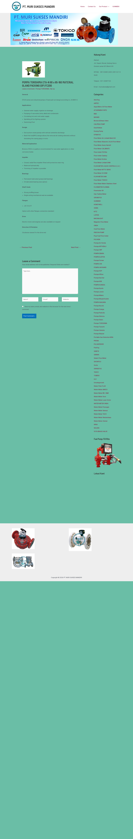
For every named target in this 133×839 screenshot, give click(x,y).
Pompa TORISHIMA (42, 89)
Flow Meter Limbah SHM (102, 162)
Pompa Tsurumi (99, 327)
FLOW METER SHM (100, 176)
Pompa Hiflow (98, 274)
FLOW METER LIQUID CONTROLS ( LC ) (107, 166)
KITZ (95, 211)
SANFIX (96, 351)
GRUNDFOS (98, 197)
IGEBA (96, 208)
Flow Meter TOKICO (100, 180)
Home (84, 6)
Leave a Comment (28, 89)
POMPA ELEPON (99, 257)
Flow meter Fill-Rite (100, 152)
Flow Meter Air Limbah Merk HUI (105, 138)
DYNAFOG (97, 135)
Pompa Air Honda (100, 243)
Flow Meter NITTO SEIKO (102, 170)
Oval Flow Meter (99, 229)
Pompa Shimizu (99, 316)
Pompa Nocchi (99, 306)
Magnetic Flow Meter (101, 222)
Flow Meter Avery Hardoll (102, 145)
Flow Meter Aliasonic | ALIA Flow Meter (107, 142)
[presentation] (109, 6)
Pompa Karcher (99, 278)
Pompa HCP (98, 271)
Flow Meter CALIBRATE (102, 149)
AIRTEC (96, 103)
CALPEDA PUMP (99, 124)
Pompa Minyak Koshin (101, 299)
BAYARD (96, 117)
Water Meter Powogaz (101, 407)
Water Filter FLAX (100, 386)
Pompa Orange (99, 309)
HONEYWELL (98, 204)
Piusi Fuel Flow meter (101, 236)
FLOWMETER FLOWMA (101, 187)
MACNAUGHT (98, 218)
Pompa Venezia (99, 330)
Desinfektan (98, 128)
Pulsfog (96, 348)
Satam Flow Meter (100, 358)
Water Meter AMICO (100, 389)
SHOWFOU (97, 361)
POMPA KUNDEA (99, 285)
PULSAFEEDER (99, 344)
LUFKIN (96, 215)
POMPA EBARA (99, 253)
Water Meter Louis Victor (102, 400)
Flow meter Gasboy (100, 156)
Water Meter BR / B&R (101, 393)
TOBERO (97, 375)
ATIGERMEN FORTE (100, 110)
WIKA (96, 424)
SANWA (96, 355)
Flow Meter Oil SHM (100, 173)
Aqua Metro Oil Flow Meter (103, 107)
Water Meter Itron (100, 396)
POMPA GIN (98, 264)
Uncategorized (99, 382)
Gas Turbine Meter (100, 194)
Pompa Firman (99, 260)
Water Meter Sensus (101, 410)
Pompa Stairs (98, 320)
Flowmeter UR (98, 190)
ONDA (96, 225)
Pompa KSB (98, 281)
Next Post (76, 247)
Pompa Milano (99, 295)
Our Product (104, 6)
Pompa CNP (98, 250)
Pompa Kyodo (98, 288)
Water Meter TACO (100, 414)
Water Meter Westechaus (102, 417)
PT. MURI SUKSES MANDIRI (39, 6)
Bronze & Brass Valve (101, 121)
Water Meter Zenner (100, 421)
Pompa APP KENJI (100, 246)
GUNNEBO (116, 6)
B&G (95, 114)
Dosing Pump (98, 131)
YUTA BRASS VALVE (100, 431)
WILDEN (96, 428)
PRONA (96, 341)
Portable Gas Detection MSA (103, 337)
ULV (95, 379)
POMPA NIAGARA (100, 302)
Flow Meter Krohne (100, 159)
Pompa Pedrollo (99, 313)
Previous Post (26, 247)
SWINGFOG (98, 369)
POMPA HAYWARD (100, 267)
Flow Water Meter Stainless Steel (105, 183)
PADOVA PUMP (99, 232)
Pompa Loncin (99, 292)
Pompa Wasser (99, 334)
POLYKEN (97, 239)
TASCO (96, 372)
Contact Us (92, 6)
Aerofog (97, 100)
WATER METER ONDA (101, 403)
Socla (96, 365)
